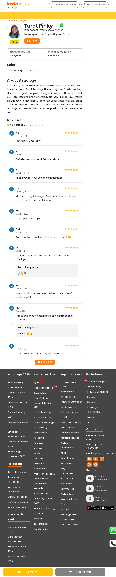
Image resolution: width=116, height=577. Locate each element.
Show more (45, 362)
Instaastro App (69, 396)
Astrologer (21, 20)
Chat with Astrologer (64, 4)
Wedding (39, 437)
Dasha (64, 504)
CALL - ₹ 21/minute (80, 571)
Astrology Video (69, 514)
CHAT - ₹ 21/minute (28, 571)
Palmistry (39, 463)
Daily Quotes (67, 488)
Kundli (64, 417)
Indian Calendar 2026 (42, 405)
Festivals (38, 443)
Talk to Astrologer (95, 4)
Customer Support (97, 381)
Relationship (40, 432)
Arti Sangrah (67, 478)
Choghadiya (40, 468)
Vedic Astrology (42, 412)
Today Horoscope (17, 472)
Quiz (36, 382)
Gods (37, 453)
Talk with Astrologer (71, 401)
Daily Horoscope (69, 412)
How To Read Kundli (71, 422)
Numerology (40, 427)
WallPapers (66, 483)
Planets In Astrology (44, 508)
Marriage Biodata (70, 432)
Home (10, 20)
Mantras (38, 518)
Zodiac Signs (67, 493)
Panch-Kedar (41, 529)
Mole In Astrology (70, 499)
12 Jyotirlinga (41, 523)
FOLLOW (32, 40)
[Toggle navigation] (10, 16)
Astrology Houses (70, 437)
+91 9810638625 (94, 446)
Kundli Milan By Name (72, 384)
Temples (38, 458)
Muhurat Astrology (44, 422)
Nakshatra (39, 513)
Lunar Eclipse (41, 398)
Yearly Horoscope (17, 507)
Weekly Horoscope (17, 496)
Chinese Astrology (44, 417)
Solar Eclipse (40, 393)
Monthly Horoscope (18, 502)
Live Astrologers (69, 407)
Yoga (63, 452)
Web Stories (67, 473)
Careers (91, 396)
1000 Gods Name (70, 524)
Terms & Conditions (97, 391)
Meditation (66, 463)
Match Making (68, 427)
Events (90, 417)
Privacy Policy (94, 386)
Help (89, 422)
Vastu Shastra (41, 493)
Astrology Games (43, 387)
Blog (63, 468)
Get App (12, 7)
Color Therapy (68, 458)
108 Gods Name (69, 519)
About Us (92, 402)
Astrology (39, 448)
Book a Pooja (67, 391)
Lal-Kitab (65, 509)
